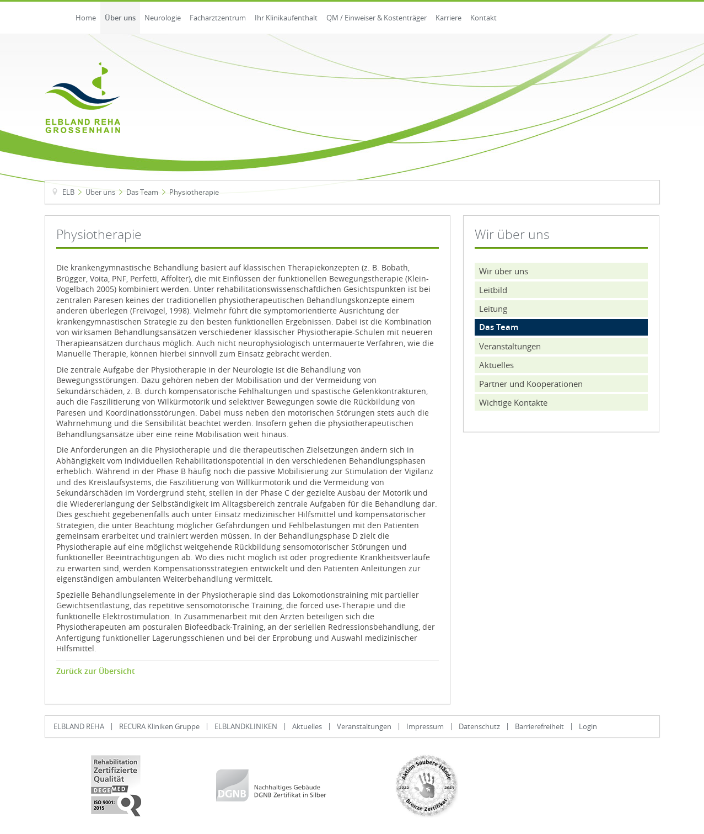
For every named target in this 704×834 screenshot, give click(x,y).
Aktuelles (496, 364)
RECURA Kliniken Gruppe (159, 726)
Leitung (493, 308)
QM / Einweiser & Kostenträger (376, 18)
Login (588, 726)
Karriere (448, 18)
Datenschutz (479, 726)
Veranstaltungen (510, 346)
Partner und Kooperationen (531, 383)
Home (86, 18)
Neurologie (162, 18)
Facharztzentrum (218, 18)
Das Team (142, 192)
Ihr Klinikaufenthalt (286, 18)
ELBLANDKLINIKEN (245, 726)
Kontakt (483, 18)
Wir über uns (503, 271)
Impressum (425, 726)
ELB (68, 192)
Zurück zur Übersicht (95, 671)
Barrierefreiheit (539, 726)
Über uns (120, 18)
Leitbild (493, 289)
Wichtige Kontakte (513, 402)
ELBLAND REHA (78, 726)
